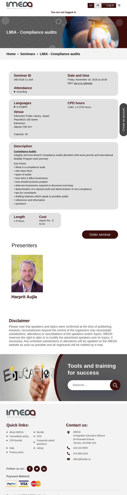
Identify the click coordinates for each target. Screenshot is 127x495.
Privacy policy (16, 452)
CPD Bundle (15, 440)
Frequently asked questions (45, 442)
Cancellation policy (19, 436)
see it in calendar (83, 83)
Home (11, 54)
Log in (109, 5)
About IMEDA (16, 432)
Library (40, 448)
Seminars (27, 54)
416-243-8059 (80, 448)
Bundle (40, 432)
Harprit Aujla (24, 296)
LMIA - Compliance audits (60, 54)
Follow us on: (15, 468)
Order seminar (100, 234)
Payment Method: (18, 476)
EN (90, 5)
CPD (39, 436)
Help (11, 448)
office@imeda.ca (81, 459)
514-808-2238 (80, 453)
